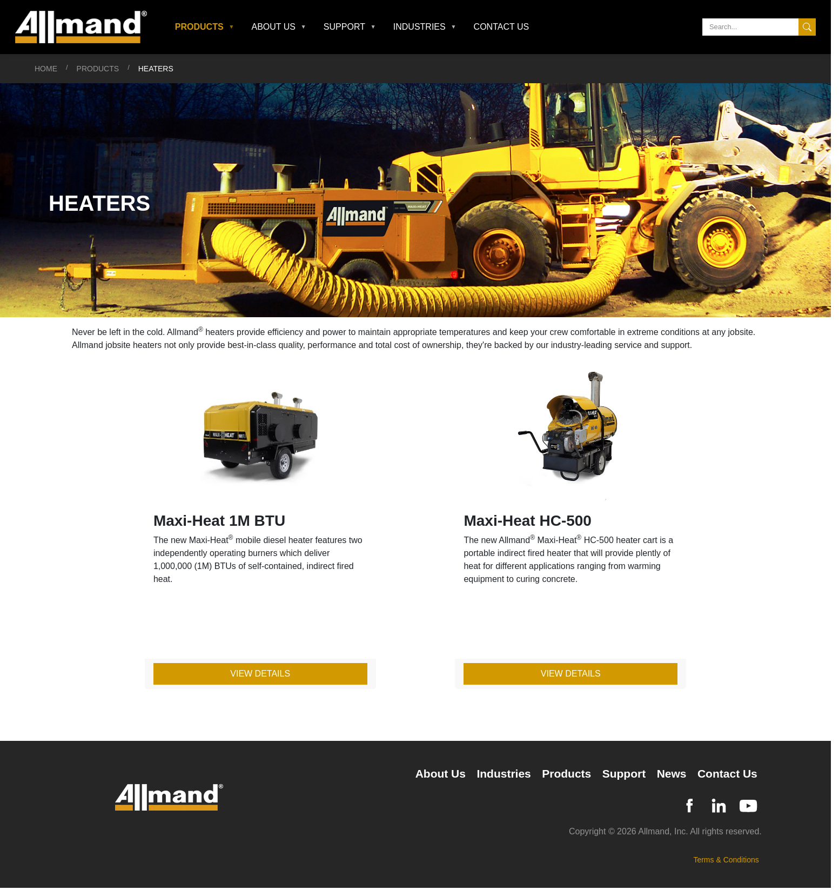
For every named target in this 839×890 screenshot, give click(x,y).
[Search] (759, 27)
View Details (260, 673)
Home (46, 68)
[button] (205, 27)
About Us (440, 773)
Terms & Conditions (726, 859)
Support (624, 773)
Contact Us (501, 26)
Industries (503, 773)
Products (98, 68)
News (672, 773)
